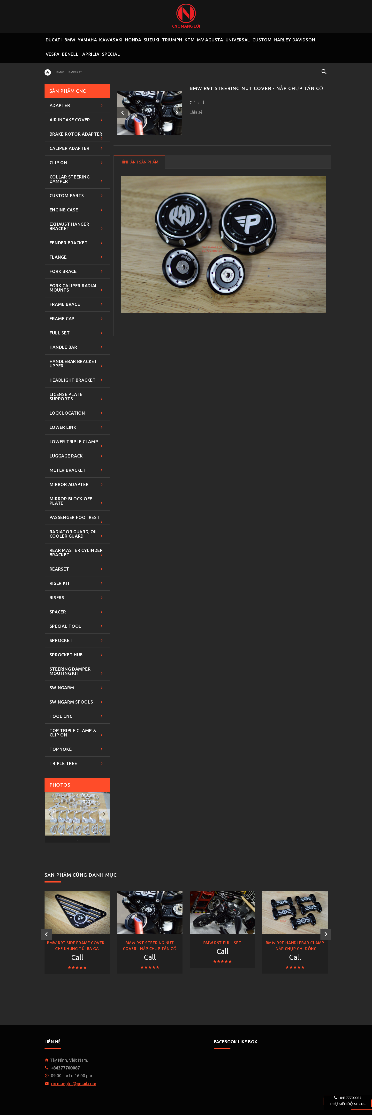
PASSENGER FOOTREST (77, 520)
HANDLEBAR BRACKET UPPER (77, 364)
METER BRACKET (77, 470)
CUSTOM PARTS (77, 196)
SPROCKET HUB (77, 655)
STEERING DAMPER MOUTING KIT (77, 671)
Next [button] (176, 112)
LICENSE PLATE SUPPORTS (77, 397)
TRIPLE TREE (77, 764)
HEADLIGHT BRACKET (77, 380)
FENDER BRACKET (77, 243)
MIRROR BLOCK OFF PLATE (77, 501)
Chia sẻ (196, 112)
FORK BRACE (77, 271)
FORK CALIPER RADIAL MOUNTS (77, 288)
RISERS (77, 598)
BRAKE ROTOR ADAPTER (77, 136)
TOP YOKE (77, 749)
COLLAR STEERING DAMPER (77, 179)
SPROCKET (77, 640)
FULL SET (77, 333)
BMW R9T (75, 72)
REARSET (77, 569)
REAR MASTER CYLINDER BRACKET (77, 553)
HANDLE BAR (77, 347)
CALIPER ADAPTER (77, 148)
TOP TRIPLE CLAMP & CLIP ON (77, 733)
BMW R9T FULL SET (222, 943)
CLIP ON (77, 163)
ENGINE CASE (77, 210)
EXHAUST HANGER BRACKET (77, 227)
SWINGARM (77, 688)
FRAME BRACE (77, 304)
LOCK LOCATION (77, 413)
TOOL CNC (77, 716)
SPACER (77, 612)
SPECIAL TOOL (77, 626)
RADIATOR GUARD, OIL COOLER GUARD (77, 534)
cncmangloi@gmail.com (73, 1083)
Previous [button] (122, 112)
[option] (149, 113)
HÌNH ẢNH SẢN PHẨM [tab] (139, 162)
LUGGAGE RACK (77, 456)
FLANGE (77, 257)
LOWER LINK (77, 427)
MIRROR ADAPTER (77, 485)
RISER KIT (77, 583)
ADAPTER (77, 105)
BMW (60, 72)
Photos (59, 785)
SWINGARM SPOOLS (77, 702)
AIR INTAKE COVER (77, 120)
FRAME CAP (77, 319)
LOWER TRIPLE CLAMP (77, 444)
